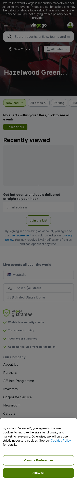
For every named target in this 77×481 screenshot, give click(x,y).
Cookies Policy (61, 440)
